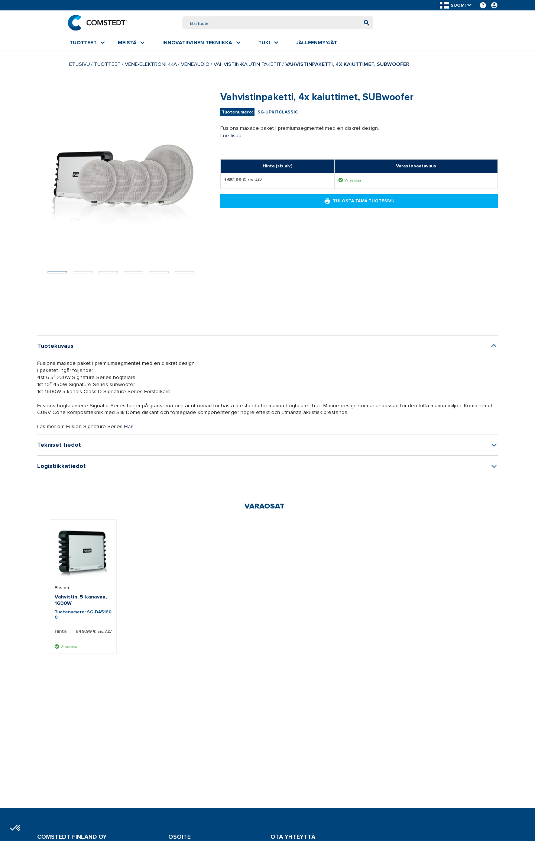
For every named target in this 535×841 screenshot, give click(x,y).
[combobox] (278, 23)
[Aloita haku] (365, 23)
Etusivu (79, 65)
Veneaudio (195, 65)
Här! (128, 427)
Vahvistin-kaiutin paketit (247, 65)
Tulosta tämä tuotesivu (359, 202)
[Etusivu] (99, 23)
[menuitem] (87, 43)
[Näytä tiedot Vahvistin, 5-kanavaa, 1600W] (83, 554)
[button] (456, 5)
